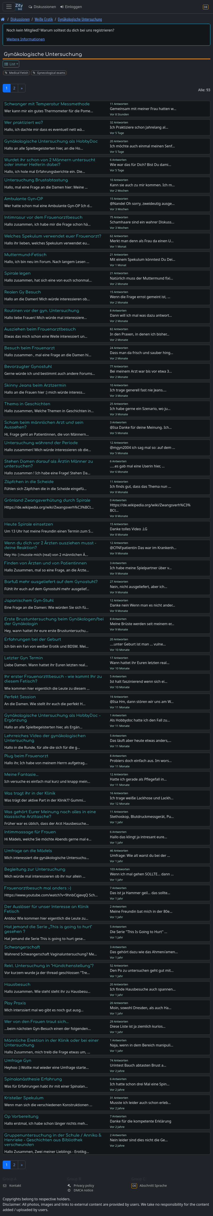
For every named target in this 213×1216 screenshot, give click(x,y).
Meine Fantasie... (21, 774)
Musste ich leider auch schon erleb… (140, 1102)
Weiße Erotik (44, 19)
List (9, 64)
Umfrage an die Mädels (28, 851)
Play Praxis (15, 1003)
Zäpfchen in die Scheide (29, 482)
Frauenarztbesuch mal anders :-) (37, 888)
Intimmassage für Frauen (30, 832)
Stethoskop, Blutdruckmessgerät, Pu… (142, 816)
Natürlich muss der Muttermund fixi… (141, 278)
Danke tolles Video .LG (128, 528)
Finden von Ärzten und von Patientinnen (45, 563)
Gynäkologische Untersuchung (80, 19)
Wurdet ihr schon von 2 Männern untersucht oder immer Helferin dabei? (49, 162)
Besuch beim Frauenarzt (29, 348)
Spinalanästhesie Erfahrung (33, 1079)
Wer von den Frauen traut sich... (36, 1021)
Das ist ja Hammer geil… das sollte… (140, 892)
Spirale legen (17, 273)
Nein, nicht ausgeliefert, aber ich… (138, 586)
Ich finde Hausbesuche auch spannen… (143, 989)
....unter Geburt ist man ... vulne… (138, 644)
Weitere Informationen (25, 39)
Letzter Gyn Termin (23, 658)
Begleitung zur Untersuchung (34, 869)
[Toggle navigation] (9, 6)
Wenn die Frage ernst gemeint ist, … (140, 296)
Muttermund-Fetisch (25, 255)
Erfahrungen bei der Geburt (32, 639)
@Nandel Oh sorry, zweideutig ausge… (142, 203)
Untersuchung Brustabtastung (36, 180)
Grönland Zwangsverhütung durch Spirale (47, 500)
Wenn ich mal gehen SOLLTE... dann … (142, 874)
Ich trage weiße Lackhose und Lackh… (141, 798)
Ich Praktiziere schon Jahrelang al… (139, 127)
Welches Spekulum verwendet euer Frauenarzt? (52, 236)
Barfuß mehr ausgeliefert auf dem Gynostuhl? (51, 581)
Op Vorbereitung (21, 1116)
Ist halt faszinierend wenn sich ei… (138, 681)
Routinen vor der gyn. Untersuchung (41, 310)
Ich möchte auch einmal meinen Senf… (142, 146)
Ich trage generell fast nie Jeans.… (138, 390)
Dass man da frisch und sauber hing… (141, 352)
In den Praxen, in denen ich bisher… (139, 334)
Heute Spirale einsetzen (28, 524)
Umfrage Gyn (17, 1060)
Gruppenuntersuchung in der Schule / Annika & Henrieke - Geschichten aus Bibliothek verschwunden (52, 1140)
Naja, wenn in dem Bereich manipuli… (141, 1045)
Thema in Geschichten (27, 404)
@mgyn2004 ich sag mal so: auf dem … (142, 447)
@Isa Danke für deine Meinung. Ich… (141, 427)
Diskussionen (42, 6)
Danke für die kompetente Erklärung (140, 1121)
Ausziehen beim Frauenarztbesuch (40, 329)
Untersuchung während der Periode (41, 443)
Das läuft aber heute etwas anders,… (140, 740)
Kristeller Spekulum (24, 1098)
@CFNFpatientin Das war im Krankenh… (143, 547)
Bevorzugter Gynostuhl (28, 366)
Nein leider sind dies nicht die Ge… (139, 1139)
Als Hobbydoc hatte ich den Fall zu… (140, 720)
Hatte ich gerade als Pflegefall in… (138, 779)
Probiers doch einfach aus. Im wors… (141, 760)
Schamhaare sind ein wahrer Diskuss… (142, 222)
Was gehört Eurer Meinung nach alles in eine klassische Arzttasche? (50, 814)
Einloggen (71, 6)
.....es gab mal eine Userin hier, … (137, 466)
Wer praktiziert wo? (23, 122)
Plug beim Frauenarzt (26, 756)
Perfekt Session (20, 697)
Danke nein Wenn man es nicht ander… (142, 605)
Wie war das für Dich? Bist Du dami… (140, 164)
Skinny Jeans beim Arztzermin (35, 385)
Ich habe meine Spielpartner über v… (141, 567)
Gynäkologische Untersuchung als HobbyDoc (51, 141)
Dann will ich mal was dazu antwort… (141, 315)
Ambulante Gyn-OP (23, 199)
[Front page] (3, 19)
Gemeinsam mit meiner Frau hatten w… (143, 108)
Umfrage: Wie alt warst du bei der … (140, 855)
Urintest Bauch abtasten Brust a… (138, 1065)
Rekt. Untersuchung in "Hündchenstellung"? (49, 965)
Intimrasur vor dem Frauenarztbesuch (43, 217)
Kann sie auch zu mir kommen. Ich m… (142, 185)
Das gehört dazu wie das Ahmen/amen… (144, 951)
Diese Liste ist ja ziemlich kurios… (138, 1026)
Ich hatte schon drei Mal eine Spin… (139, 1084)
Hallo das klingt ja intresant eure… (138, 836)
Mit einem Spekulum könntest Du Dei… (142, 259)
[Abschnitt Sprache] (205, 6)
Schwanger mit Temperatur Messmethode (47, 104)
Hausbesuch (17, 984)
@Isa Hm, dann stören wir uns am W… (142, 701)
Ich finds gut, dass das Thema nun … (140, 486)
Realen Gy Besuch (22, 292)
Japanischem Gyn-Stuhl (29, 600)
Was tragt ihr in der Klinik (29, 793)
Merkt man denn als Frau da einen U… (142, 240)
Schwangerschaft (22, 947)
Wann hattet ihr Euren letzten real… (139, 662)
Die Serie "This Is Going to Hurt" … (138, 931)
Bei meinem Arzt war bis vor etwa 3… (141, 371)
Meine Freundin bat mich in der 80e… (141, 911)
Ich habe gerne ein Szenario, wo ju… (140, 408)
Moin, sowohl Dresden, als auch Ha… (140, 1007)
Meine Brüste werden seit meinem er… (142, 623)
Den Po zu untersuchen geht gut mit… (142, 970)
